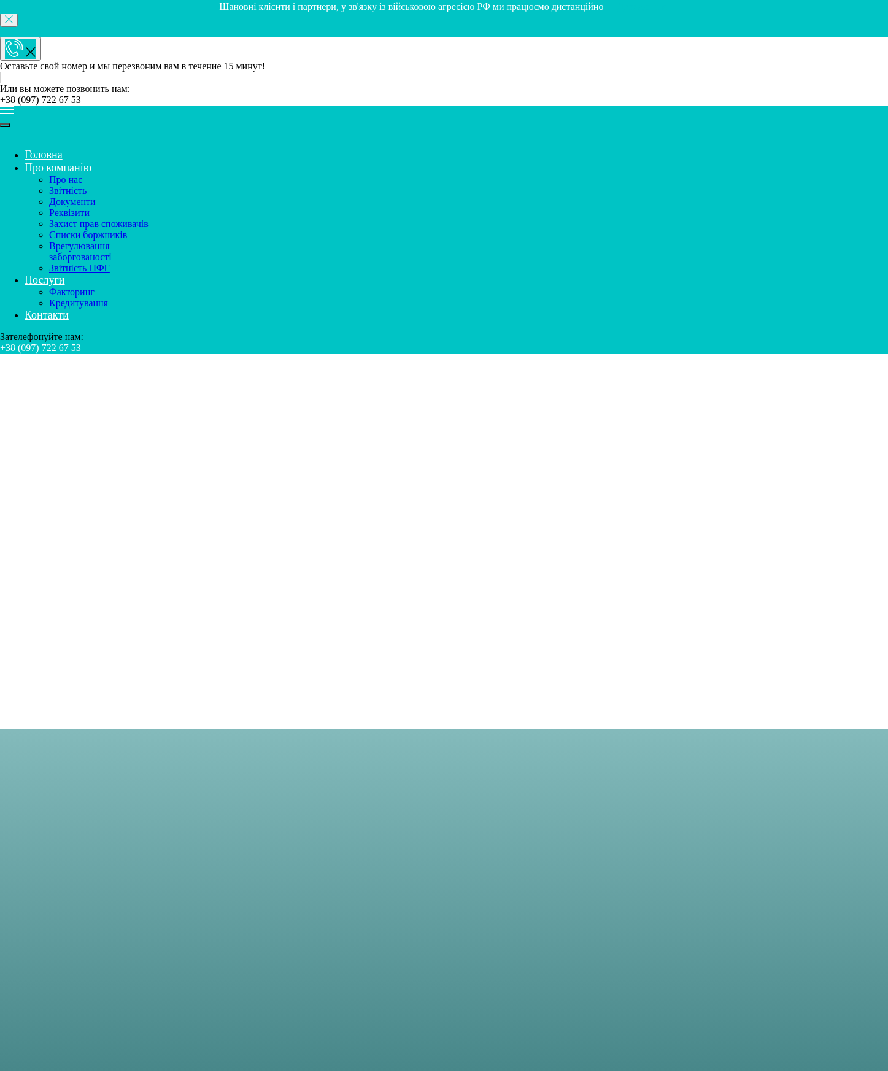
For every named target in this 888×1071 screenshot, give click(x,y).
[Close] (9, 20)
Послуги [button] (52, 184)
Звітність (107, 85)
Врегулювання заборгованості (107, 157)
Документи (107, 96)
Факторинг (107, 195)
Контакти (55, 217)
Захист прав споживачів (108, 123)
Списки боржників (107, 140)
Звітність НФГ (107, 173)
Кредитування (107, 206)
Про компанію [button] (66, 63)
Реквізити (107, 107)
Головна (43, 52)
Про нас (107, 74)
